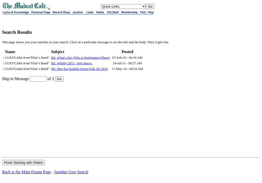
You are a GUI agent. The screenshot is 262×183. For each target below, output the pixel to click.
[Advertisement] (131, 119)
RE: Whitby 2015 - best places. (71, 63)
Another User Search (71, 172)
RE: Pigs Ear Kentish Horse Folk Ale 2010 (79, 69)
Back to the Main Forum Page (26, 172)
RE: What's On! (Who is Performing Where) (80, 57)
